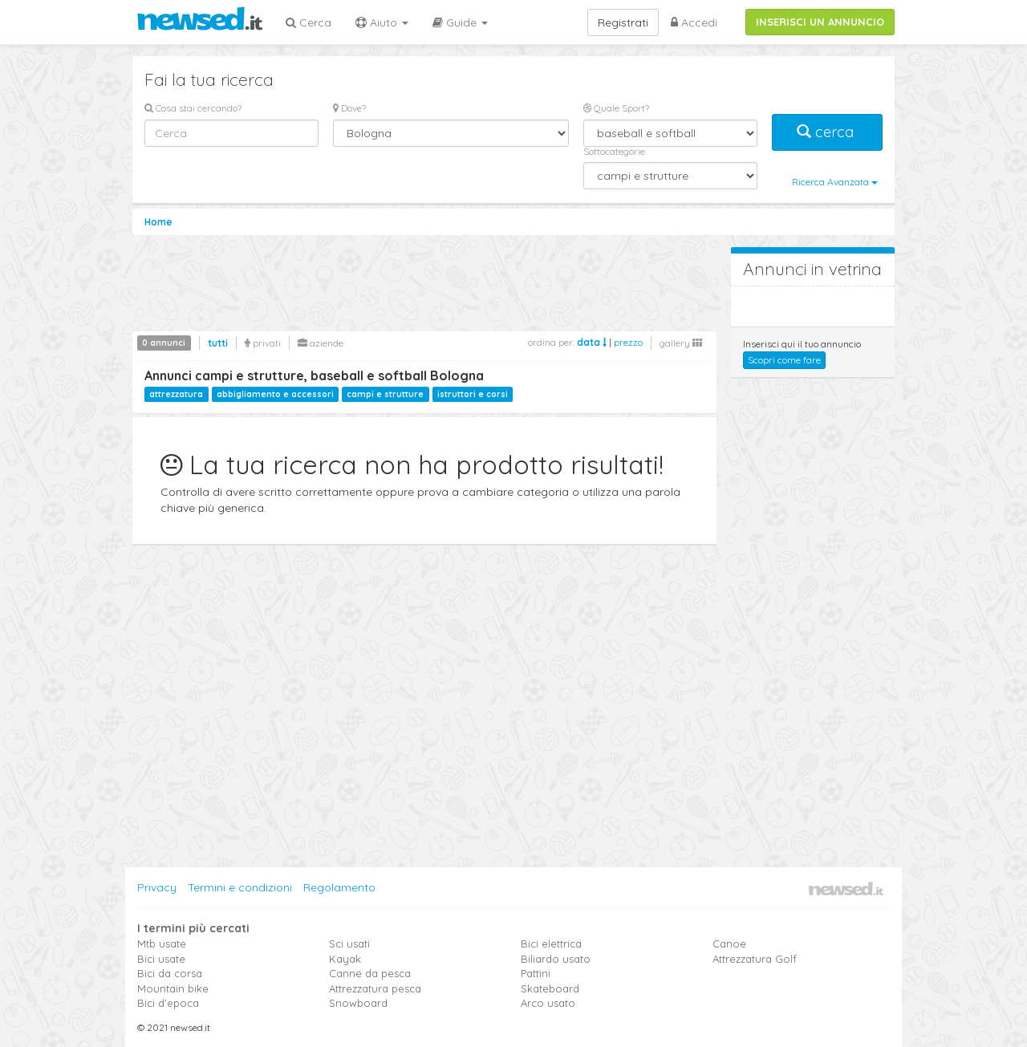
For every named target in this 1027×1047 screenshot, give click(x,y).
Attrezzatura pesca (375, 988)
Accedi (694, 22)
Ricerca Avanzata (835, 182)
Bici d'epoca (168, 1002)
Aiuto (381, 22)
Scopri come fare (784, 360)
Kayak (345, 958)
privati (263, 343)
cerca (827, 132)
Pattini (535, 973)
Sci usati (349, 943)
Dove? (349, 108)
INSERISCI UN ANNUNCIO (820, 21)
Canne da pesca (370, 973)
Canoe (729, 943)
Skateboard (550, 988)
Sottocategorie (614, 151)
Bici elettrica (551, 943)
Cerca (308, 22)
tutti (218, 343)
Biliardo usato (556, 958)
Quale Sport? (616, 108)
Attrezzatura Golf (754, 958)
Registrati (623, 22)
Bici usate (161, 958)
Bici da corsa (169, 973)
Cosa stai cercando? (193, 108)
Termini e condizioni (240, 887)
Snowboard (358, 1002)
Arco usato (548, 1002)
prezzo (628, 342)
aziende (320, 343)
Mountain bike (173, 988)
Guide (460, 22)
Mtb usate (161, 943)
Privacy (157, 887)
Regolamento (339, 887)
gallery (681, 343)
